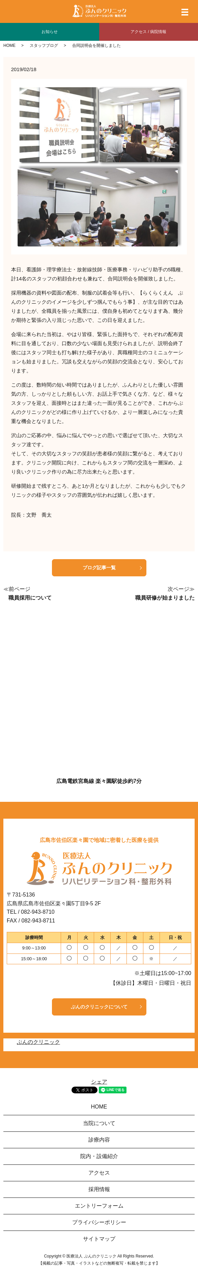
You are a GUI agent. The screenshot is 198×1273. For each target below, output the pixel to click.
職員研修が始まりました (165, 598)
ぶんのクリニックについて (99, 1006)
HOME (9, 45)
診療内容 (99, 1140)
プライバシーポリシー (99, 1222)
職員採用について (30, 598)
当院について (99, 1123)
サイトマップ (99, 1239)
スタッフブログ (44, 45)
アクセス (99, 1173)
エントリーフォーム (99, 1206)
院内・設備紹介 (99, 1156)
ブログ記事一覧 (99, 567)
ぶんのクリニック (38, 1042)
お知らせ (49, 31)
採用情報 (99, 1189)
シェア (99, 1082)
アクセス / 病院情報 (148, 31)
